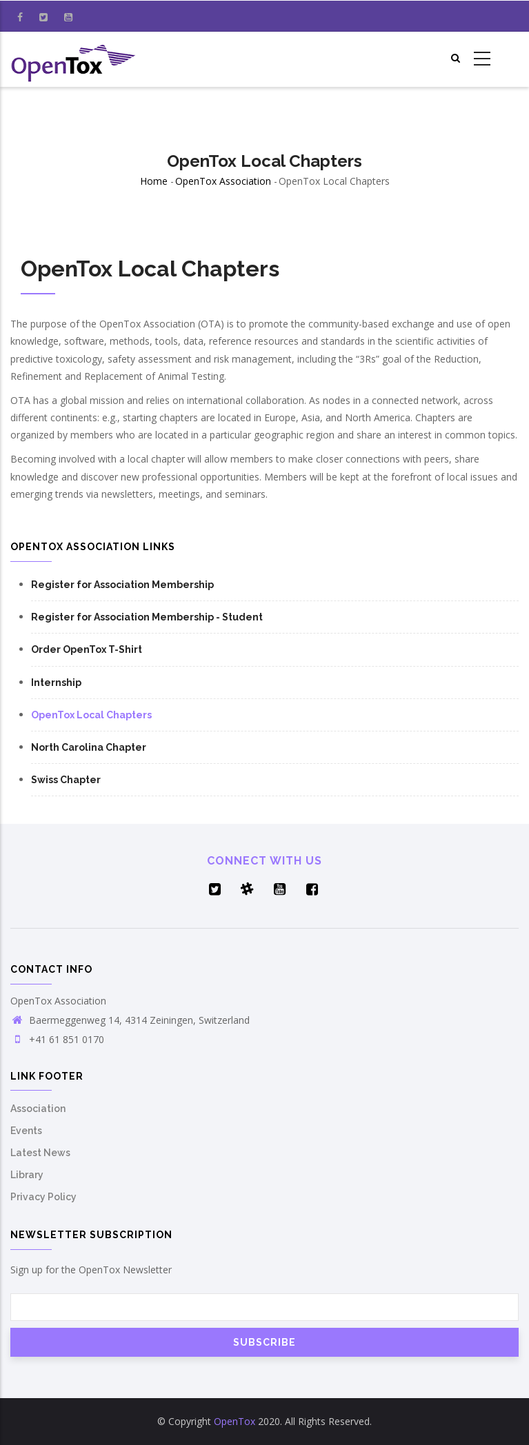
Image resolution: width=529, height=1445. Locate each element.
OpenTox (234, 1421)
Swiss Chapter (66, 779)
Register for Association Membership (122, 584)
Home (154, 181)
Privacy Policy (43, 1196)
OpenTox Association (223, 181)
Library (26, 1174)
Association (38, 1108)
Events (26, 1130)
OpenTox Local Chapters (91, 714)
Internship (56, 682)
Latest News (40, 1152)
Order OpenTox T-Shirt (86, 649)
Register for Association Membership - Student (147, 617)
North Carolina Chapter (88, 747)
